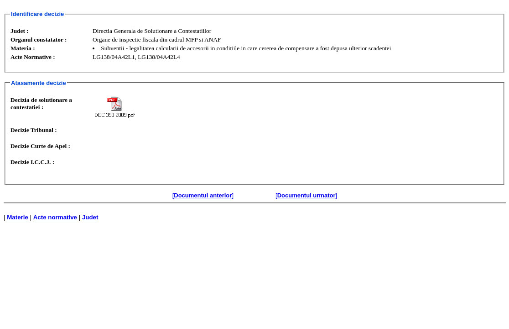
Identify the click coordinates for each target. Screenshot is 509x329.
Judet (90, 217)
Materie (17, 217)
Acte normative (55, 217)
